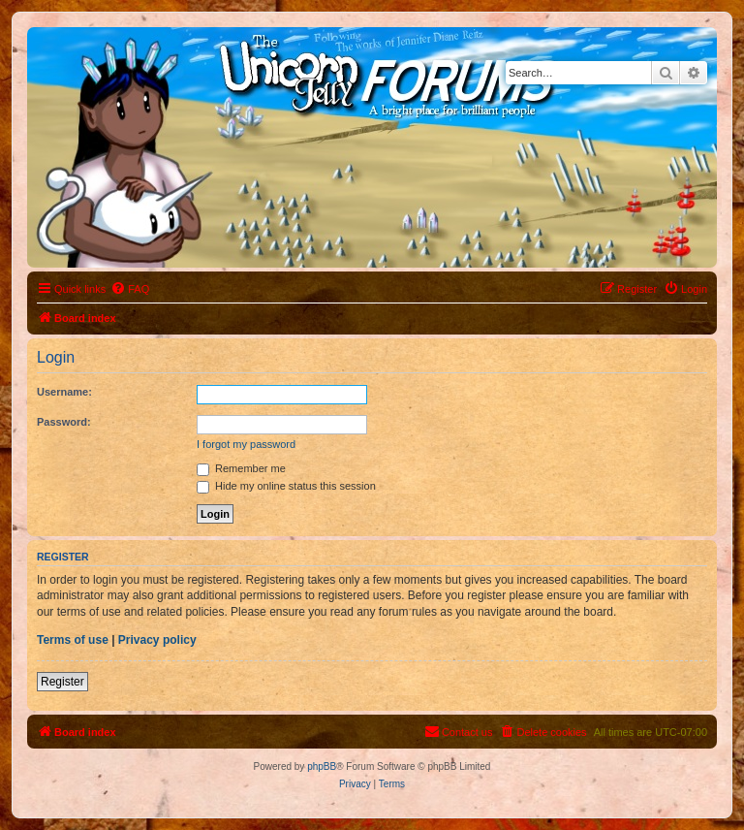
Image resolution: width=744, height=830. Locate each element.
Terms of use (72, 640)
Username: (64, 392)
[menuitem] (129, 289)
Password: (64, 422)
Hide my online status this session (286, 486)
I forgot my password (246, 444)
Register (62, 681)
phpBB (321, 766)
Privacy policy (157, 640)
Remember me (241, 468)
